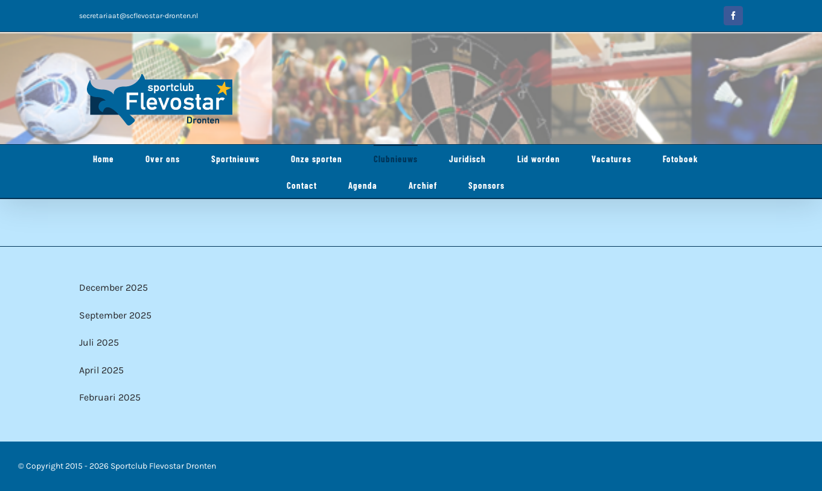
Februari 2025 (110, 397)
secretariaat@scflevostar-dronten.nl (138, 15)
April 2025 (101, 370)
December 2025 (113, 287)
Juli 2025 (99, 342)
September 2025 (115, 315)
